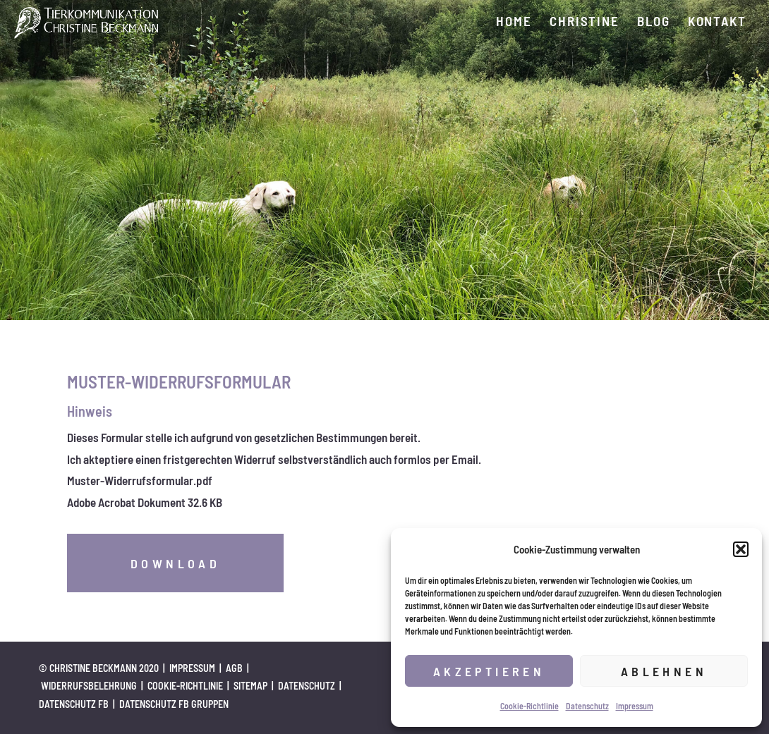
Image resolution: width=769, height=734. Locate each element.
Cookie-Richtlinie (529, 706)
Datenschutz (587, 706)
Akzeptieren (489, 671)
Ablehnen (664, 671)
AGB (234, 668)
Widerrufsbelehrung (89, 686)
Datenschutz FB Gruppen (174, 704)
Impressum (634, 706)
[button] (741, 549)
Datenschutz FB (74, 704)
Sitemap (250, 686)
